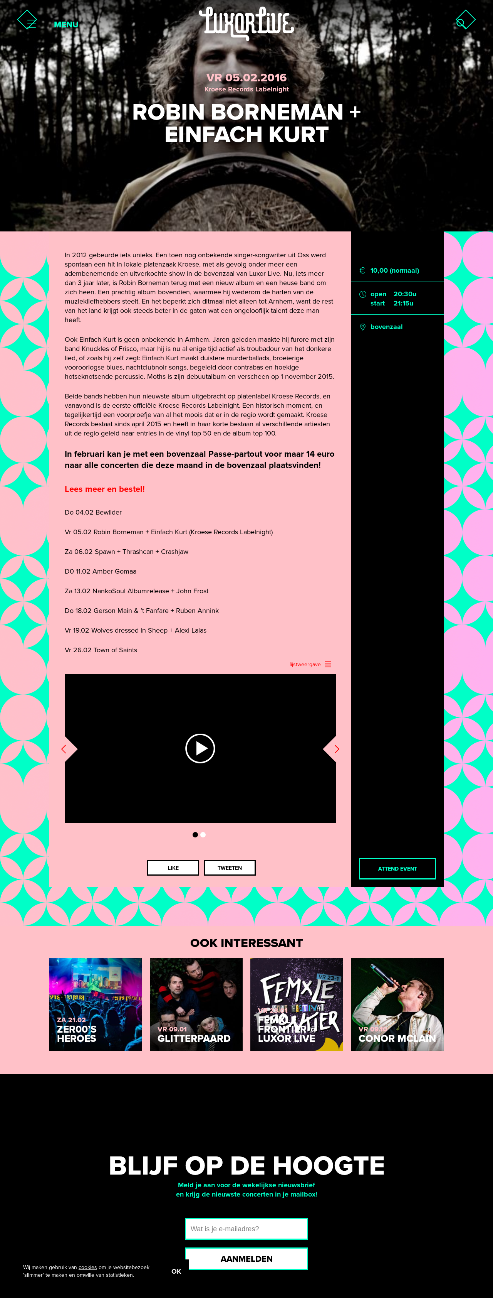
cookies (88, 1267)
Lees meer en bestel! (105, 489)
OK (176, 1271)
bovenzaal (387, 326)
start (378, 303)
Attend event (397, 869)
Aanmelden (247, 1259)
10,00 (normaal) (395, 270)
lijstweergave (311, 664)
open (378, 294)
